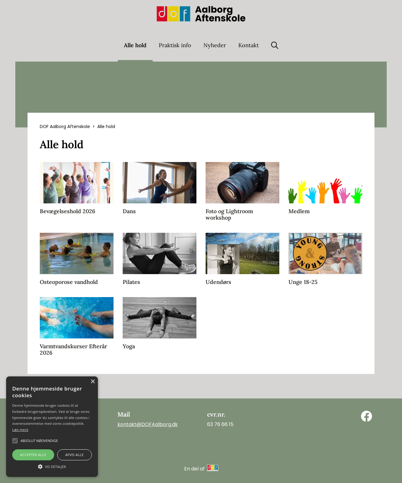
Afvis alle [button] (74, 454)
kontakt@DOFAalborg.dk (147, 424)
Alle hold (135, 45)
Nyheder (214, 45)
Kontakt (248, 45)
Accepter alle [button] (33, 454)
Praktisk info (175, 45)
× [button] (92, 381)
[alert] (52, 426)
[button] (52, 466)
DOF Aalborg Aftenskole (65, 126)
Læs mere (20, 429)
